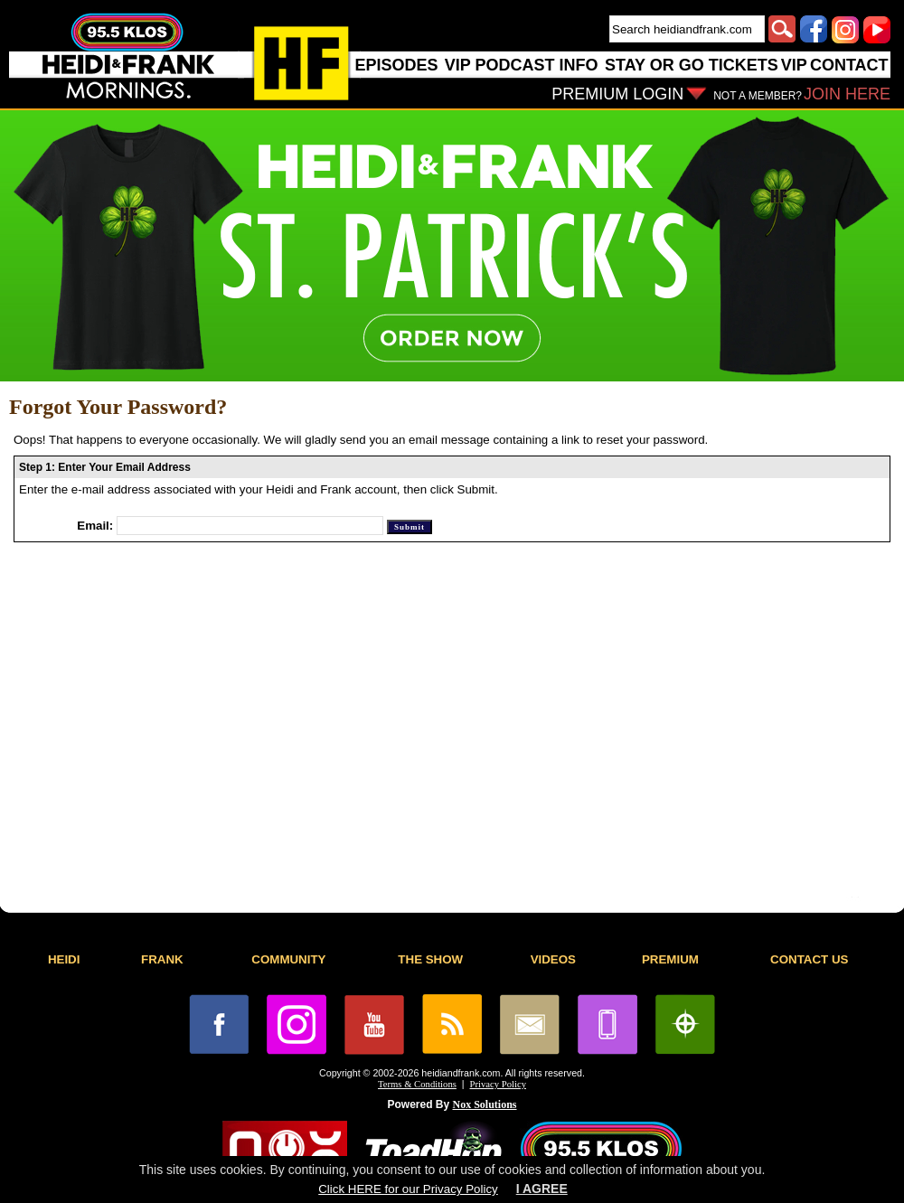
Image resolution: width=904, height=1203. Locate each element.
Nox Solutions (485, 1104)
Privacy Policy (498, 1084)
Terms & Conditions (417, 1084)
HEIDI (64, 959)
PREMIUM (670, 959)
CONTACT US (809, 959)
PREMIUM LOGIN (617, 94)
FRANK (162, 959)
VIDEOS (553, 959)
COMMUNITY (288, 959)
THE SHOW (430, 959)
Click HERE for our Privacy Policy (407, 1189)
